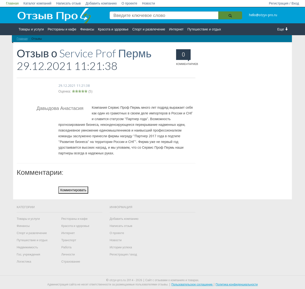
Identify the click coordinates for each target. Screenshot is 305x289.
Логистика (24, 261)
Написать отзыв (68, 3)
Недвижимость (27, 247)
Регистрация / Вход (284, 3)
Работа (66, 247)
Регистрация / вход (123, 254)
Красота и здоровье (113, 29)
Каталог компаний (37, 3)
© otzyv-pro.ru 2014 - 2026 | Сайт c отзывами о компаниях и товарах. (152, 280)
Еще (283, 29)
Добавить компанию (101, 3)
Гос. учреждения (28, 254)
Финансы (87, 29)
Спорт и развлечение (148, 29)
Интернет (176, 29)
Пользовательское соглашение (192, 284)
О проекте (129, 3)
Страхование (70, 261)
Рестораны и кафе (62, 29)
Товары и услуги (31, 29)
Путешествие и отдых (204, 29)
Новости (148, 3)
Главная (12, 3)
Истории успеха (121, 247)
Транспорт (68, 240)
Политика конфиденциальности (237, 284)
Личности (68, 254)
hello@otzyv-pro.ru (263, 15)
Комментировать (73, 190)
